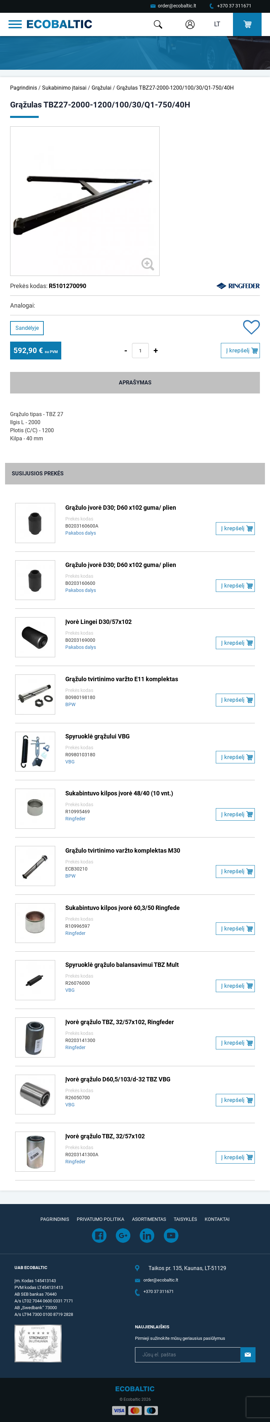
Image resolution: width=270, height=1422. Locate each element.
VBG (70, 761)
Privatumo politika (100, 1219)
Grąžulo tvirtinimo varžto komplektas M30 (122, 850)
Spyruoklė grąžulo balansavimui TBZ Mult (122, 964)
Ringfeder (75, 818)
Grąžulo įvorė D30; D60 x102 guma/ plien (120, 507)
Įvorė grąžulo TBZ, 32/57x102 (105, 1136)
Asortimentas (149, 1219)
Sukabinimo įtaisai (64, 88)
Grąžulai (101, 88)
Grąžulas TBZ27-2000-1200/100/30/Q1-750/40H (175, 88)
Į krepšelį (237, 350)
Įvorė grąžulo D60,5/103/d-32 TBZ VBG (117, 1079)
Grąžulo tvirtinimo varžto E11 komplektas (121, 679)
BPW (70, 704)
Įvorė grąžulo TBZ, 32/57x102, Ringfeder (119, 1021)
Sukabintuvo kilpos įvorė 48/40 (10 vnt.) (119, 793)
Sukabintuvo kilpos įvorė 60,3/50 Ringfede (122, 907)
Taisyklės (185, 1219)
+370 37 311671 (234, 5)
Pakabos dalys (80, 533)
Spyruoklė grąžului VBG (97, 736)
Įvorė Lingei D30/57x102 (98, 621)
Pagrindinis (23, 88)
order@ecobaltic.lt (177, 5)
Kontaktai (217, 1219)
